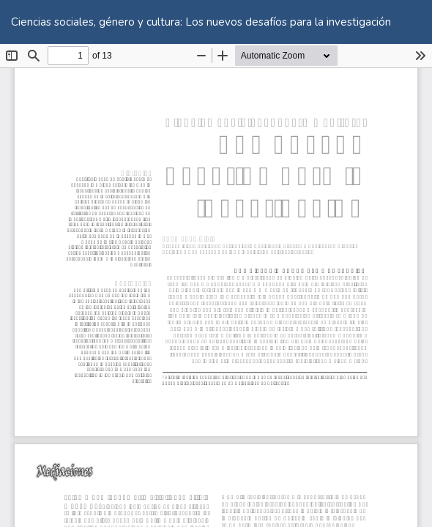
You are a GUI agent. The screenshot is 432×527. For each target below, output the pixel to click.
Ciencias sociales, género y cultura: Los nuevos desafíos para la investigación (201, 22)
